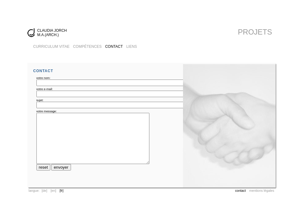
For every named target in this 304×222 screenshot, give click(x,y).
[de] (44, 190)
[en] (53, 190)
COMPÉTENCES (87, 46)
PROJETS (255, 32)
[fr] (62, 190)
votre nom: (43, 78)
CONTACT (114, 46)
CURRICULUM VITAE (51, 46)
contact (240, 190)
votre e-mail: (44, 89)
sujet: (40, 100)
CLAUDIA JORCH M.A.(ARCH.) (52, 32)
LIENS (131, 46)
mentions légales (261, 190)
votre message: (46, 111)
